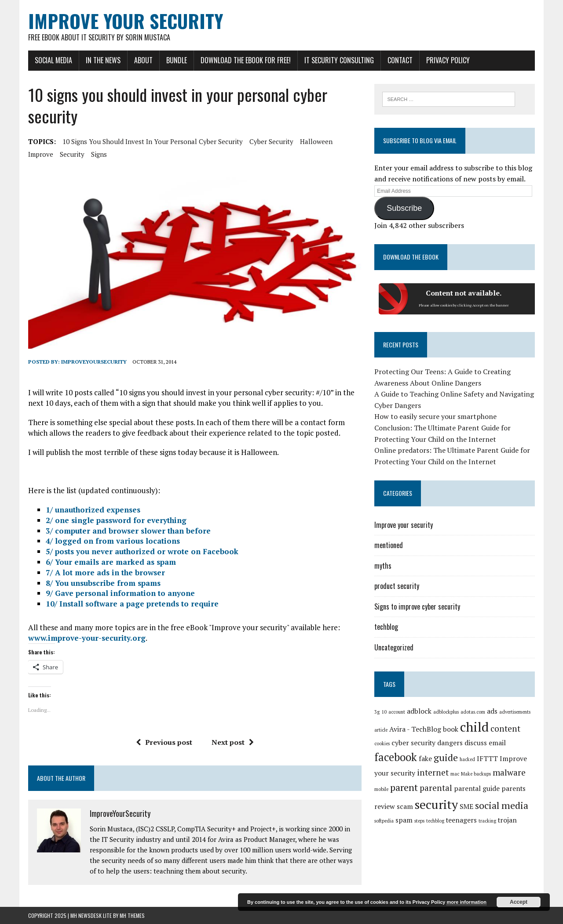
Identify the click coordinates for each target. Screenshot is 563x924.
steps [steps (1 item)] (419, 821)
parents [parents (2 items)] (513, 788)
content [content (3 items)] (505, 728)
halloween (316, 141)
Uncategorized (393, 647)
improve (40, 154)
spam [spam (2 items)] (404, 820)
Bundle (176, 60)
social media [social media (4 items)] (501, 805)
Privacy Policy (448, 60)
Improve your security (403, 525)
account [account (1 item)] (396, 712)
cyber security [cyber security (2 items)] (413, 742)
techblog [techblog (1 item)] (435, 821)
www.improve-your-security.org (87, 638)
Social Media (53, 60)
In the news (103, 60)
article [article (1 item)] (381, 730)
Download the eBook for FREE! (246, 60)
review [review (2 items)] (384, 806)
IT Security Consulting (339, 60)
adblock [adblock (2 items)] (419, 711)
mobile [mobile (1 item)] (381, 789)
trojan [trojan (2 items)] (507, 820)
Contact (400, 60)
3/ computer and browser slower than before (128, 531)
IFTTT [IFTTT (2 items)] (487, 758)
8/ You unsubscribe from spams (103, 583)
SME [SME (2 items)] (466, 806)
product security (396, 586)
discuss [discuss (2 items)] (475, 742)
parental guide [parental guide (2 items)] (477, 788)
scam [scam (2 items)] (405, 806)
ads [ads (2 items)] (492, 711)
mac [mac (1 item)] (454, 774)
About (143, 60)
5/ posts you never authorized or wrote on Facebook (142, 551)
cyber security (271, 141)
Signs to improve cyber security (417, 606)
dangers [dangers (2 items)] (450, 742)
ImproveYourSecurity (94, 361)
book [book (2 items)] (450, 729)
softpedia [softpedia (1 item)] (384, 821)
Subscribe (404, 208)
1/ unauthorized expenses (93, 510)
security (72, 154)
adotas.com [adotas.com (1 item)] (473, 712)
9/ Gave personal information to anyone (120, 593)
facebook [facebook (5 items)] (395, 757)
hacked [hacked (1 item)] (467, 759)
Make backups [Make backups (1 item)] (476, 774)
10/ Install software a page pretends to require (132, 604)
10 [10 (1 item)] (384, 712)
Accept (518, 902)
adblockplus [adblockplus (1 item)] (446, 712)
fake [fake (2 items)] (425, 758)
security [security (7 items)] (436, 804)
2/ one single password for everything (116, 520)
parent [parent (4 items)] (404, 787)
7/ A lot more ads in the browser (105, 572)
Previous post (164, 742)
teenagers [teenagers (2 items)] (461, 820)
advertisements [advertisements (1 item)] (514, 712)
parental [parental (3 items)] (436, 788)
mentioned (388, 545)
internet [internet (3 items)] (433, 772)
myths (382, 565)
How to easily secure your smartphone (435, 416)
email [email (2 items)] (497, 742)
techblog (386, 626)
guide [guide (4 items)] (446, 757)
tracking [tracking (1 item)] (487, 821)
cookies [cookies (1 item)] (382, 743)
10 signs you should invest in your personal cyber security (152, 141)
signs (99, 154)
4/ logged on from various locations (113, 541)
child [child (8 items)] (474, 726)
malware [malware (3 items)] (509, 772)
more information (466, 902)
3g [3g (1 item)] (377, 712)
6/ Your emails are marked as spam (111, 562)
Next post (233, 742)
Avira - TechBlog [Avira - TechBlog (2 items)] (415, 729)
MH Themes (132, 915)
